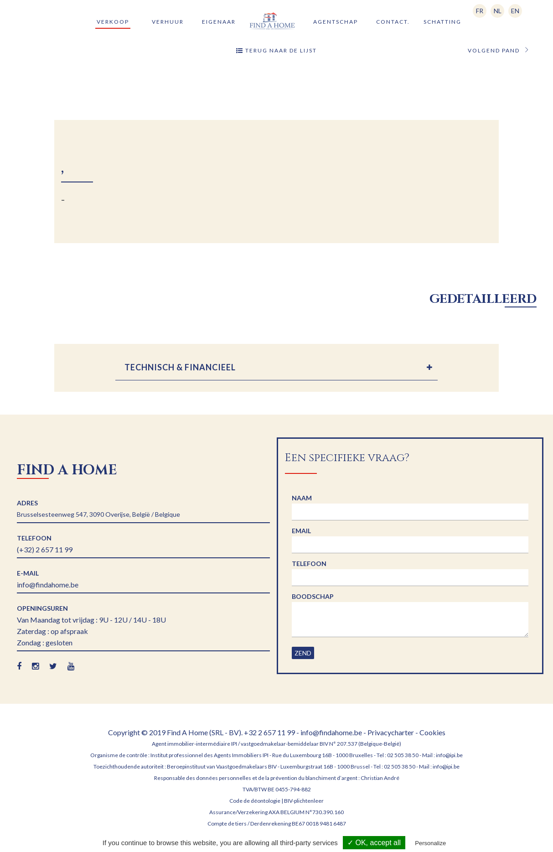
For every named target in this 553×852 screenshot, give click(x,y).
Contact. (393, 21)
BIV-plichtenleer (304, 800)
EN (515, 11)
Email (301, 531)
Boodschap (313, 596)
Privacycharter (390, 732)
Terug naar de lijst (276, 51)
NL (497, 11)
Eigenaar (219, 21)
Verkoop (113, 21)
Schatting (442, 21)
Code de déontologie (254, 800)
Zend (303, 653)
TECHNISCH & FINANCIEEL (180, 367)
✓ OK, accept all (374, 843)
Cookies (432, 732)
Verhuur (168, 21)
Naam (302, 498)
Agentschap (335, 21)
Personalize (430, 843)
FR (479, 11)
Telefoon (309, 563)
